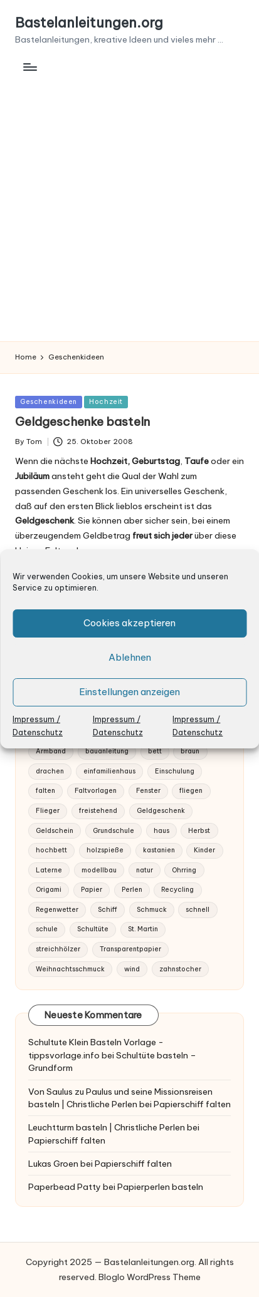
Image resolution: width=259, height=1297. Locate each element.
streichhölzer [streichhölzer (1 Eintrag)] (58, 949)
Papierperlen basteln (160, 1186)
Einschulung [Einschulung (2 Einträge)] (174, 771)
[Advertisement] (129, 205)
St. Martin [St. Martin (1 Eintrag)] (143, 929)
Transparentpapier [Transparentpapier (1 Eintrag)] (130, 949)
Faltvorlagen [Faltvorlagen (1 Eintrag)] (96, 791)
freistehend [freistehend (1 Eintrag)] (98, 811)
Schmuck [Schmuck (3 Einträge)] (152, 910)
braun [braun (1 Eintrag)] (190, 751)
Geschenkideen (48, 402)
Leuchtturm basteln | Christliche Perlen (106, 1127)
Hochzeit (106, 402)
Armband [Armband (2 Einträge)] (51, 751)
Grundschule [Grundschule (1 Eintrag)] (113, 831)
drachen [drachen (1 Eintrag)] (50, 771)
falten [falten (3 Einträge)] (45, 791)
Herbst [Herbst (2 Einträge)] (199, 831)
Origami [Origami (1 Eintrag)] (48, 890)
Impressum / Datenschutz (38, 726)
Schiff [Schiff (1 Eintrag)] (107, 910)
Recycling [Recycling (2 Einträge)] (177, 890)
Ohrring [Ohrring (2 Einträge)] (184, 870)
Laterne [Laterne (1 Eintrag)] (49, 870)
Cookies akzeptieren (129, 623)
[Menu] (29, 66)
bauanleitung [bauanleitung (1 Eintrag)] (107, 751)
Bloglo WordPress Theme (149, 1277)
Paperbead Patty (64, 1186)
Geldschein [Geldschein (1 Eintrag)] (54, 831)
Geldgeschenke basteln (82, 421)
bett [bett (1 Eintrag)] (155, 751)
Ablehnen (129, 657)
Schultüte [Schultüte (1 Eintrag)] (92, 929)
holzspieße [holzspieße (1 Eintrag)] (105, 850)
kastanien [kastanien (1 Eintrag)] (159, 850)
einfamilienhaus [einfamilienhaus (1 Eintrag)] (109, 771)
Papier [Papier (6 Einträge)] (91, 890)
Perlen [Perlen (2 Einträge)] (132, 890)
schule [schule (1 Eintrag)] (47, 929)
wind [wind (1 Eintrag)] (132, 969)
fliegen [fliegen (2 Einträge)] (191, 791)
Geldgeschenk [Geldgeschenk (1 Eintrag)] (161, 811)
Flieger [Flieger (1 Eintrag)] (48, 811)
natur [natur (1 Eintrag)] (144, 870)
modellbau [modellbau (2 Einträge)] (99, 870)
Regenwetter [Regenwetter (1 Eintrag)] (57, 910)
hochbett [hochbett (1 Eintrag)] (51, 850)
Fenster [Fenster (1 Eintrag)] (148, 791)
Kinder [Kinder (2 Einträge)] (204, 850)
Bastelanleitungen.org (89, 23)
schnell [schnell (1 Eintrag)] (197, 910)
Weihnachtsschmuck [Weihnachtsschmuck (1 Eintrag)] (70, 969)
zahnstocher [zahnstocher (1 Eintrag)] (180, 969)
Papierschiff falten (192, 1104)
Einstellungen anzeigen (129, 692)
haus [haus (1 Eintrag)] (161, 831)
